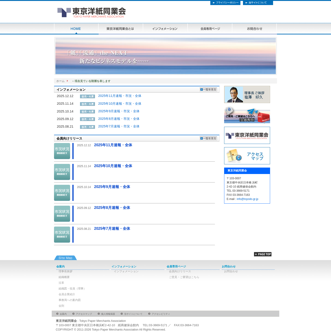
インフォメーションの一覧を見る (208, 88)
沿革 (61, 282)
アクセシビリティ (161, 314)
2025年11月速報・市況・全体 (119, 96)
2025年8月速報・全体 (103, 208)
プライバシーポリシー (225, 2)
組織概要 (64, 277)
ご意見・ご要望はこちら (184, 277)
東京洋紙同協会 (116, 14)
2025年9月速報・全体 (103, 187)
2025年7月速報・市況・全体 (119, 126)
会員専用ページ (210, 28)
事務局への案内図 (70, 300)
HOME (76, 28)
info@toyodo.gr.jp (247, 199)
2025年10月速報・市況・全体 (119, 103)
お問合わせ (254, 28)
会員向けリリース (180, 271)
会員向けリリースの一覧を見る (208, 137)
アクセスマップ (84, 314)
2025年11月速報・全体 (104, 145)
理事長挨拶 (65, 271)
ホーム (60, 81)
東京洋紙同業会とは (121, 28)
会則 (61, 305)
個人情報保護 (108, 314)
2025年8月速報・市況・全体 (119, 119)
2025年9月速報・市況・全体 (119, 111)
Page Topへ (262, 254)
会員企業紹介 (67, 294)
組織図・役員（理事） (72, 288)
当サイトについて (259, 2)
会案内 (60, 266)
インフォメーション (165, 28)
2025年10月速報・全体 (104, 166)
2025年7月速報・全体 (103, 228)
